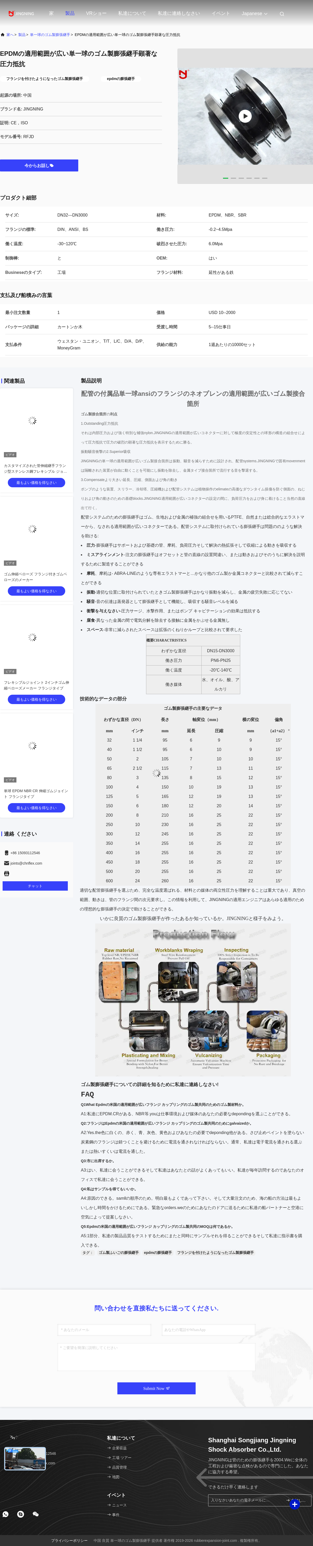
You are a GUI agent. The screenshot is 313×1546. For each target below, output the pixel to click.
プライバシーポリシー (69, 1540)
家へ (10, 35)
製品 (70, 13)
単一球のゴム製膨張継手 (50, 35)
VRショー (96, 13)
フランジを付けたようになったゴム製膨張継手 (215, 1253)
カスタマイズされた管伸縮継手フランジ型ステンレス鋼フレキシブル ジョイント (35, 471)
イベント (221, 13)
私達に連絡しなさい (179, 13)
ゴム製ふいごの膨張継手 (119, 1253)
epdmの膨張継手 (158, 1253)
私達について (132, 13)
